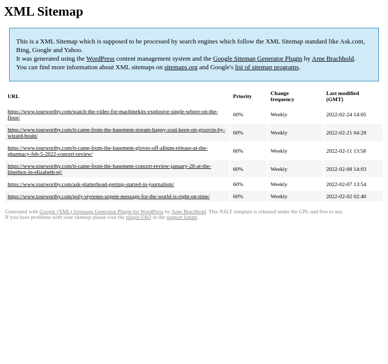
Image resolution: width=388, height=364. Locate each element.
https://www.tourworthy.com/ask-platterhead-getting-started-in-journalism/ (91, 184)
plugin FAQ (138, 217)
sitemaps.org (181, 67)
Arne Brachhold (333, 58)
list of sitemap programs (267, 67)
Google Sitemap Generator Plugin (258, 58)
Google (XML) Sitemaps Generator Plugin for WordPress (101, 211)
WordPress (100, 58)
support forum (181, 217)
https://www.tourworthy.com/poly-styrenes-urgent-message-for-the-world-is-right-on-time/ (109, 196)
